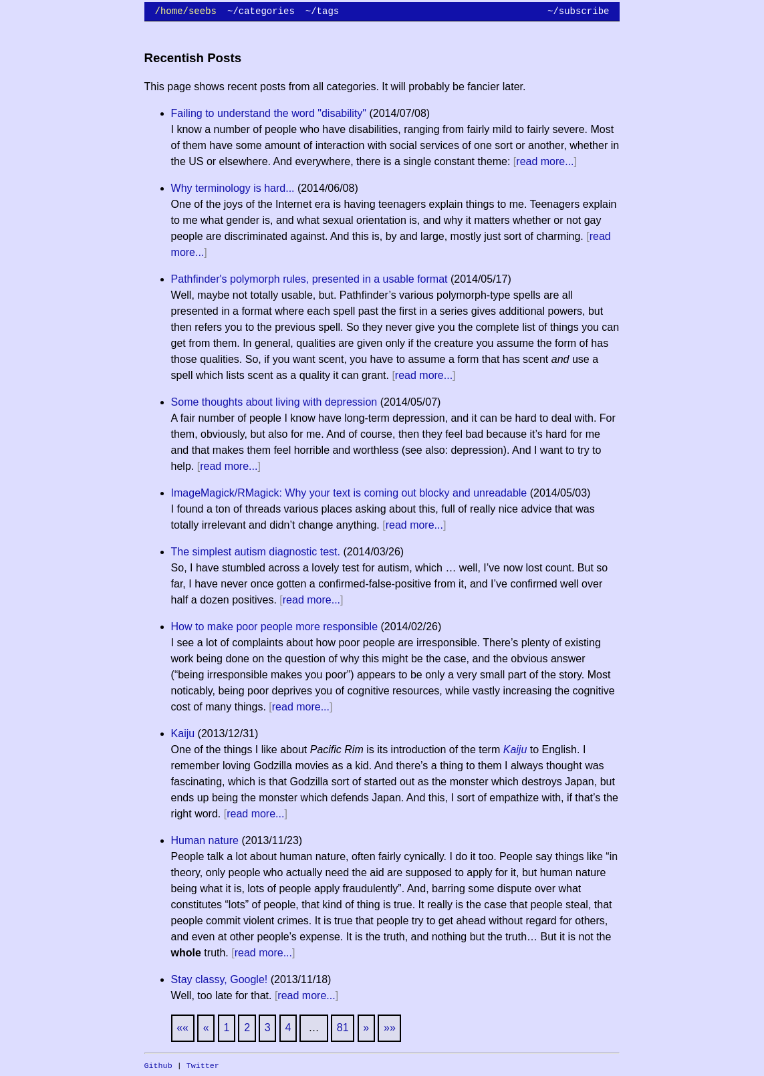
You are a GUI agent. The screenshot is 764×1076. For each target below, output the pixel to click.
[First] (182, 1027)
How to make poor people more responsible (274, 626)
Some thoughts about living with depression (274, 402)
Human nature (205, 840)
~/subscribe (578, 11)
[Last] (390, 1027)
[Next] (366, 1027)
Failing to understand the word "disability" (268, 113)
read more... (545, 161)
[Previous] (206, 1027)
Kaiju (183, 733)
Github (158, 1066)
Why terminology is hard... (233, 188)
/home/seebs (186, 11)
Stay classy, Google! (219, 979)
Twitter (202, 1066)
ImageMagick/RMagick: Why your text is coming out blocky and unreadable (349, 493)
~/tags (322, 11)
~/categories (261, 11)
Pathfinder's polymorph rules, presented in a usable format (309, 279)
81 (343, 1027)
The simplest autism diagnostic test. (255, 551)
